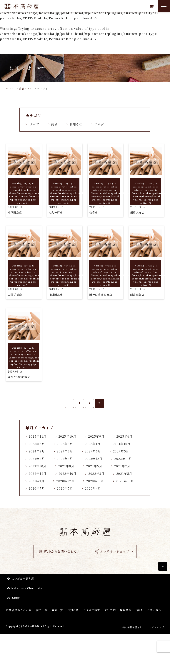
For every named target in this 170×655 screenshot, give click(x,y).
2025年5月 (37, 444)
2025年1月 (93, 444)
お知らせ (75, 124)
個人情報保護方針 (132, 627)
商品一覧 (41, 610)
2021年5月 (124, 473)
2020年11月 (95, 481)
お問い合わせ (155, 610)
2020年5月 (65, 488)
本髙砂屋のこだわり (19, 610)
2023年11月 (123, 459)
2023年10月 (37, 466)
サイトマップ (156, 627)
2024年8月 (37, 451)
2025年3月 (65, 444)
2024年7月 (65, 451)
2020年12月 (65, 481)
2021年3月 (36, 481)
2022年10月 (68, 473)
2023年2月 (122, 466)
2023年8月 (66, 466)
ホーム (10, 88)
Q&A (139, 610)
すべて (34, 124)
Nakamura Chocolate (26, 588)
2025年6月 (124, 436)
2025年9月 (96, 436)
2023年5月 (94, 466)
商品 (54, 124)
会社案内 (110, 610)
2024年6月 (93, 451)
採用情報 (125, 610)
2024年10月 (122, 444)
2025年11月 (37, 436)
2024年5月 (121, 451)
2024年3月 (65, 459)
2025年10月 (67, 436)
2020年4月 (93, 488)
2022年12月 (38, 473)
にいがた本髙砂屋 (22, 578)
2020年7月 (37, 488)
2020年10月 (125, 481)
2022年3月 (96, 473)
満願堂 (15, 598)
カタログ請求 (91, 610)
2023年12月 (94, 459)
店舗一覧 (57, 610)
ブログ (99, 124)
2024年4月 (37, 459)
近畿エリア (25, 88)
